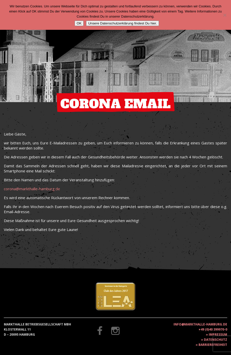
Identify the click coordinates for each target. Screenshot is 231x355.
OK (79, 23)
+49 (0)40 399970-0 (213, 329)
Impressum (218, 334)
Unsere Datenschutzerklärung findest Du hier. (122, 23)
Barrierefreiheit (213, 345)
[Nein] (224, 15)
